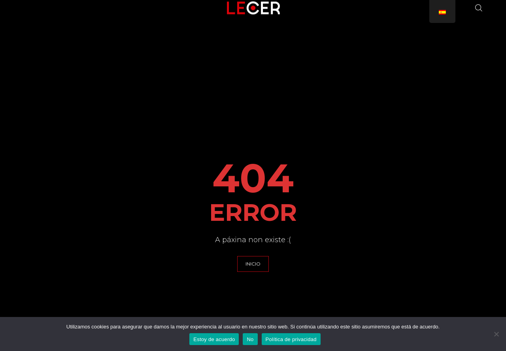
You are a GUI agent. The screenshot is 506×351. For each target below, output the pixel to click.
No (250, 339)
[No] (496, 334)
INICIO (253, 264)
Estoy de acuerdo (214, 339)
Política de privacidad (291, 339)
